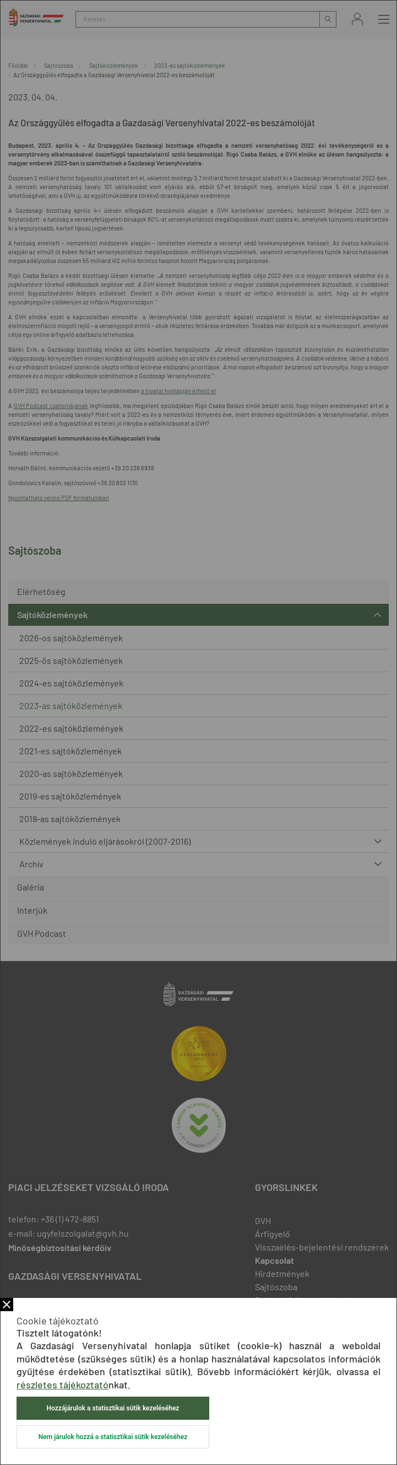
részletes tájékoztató (62, 1384)
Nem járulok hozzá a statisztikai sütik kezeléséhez (113, 1437)
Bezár (6, 1304)
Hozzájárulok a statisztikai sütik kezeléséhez (113, 1408)
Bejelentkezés (357, 19)
